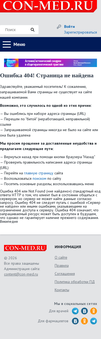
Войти (69, 26)
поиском (39, 178)
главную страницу (38, 173)
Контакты (62, 289)
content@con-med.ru (21, 274)
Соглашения (65, 273)
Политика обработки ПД (75, 281)
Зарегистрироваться (80, 32)
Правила (62, 265)
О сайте (61, 257)
